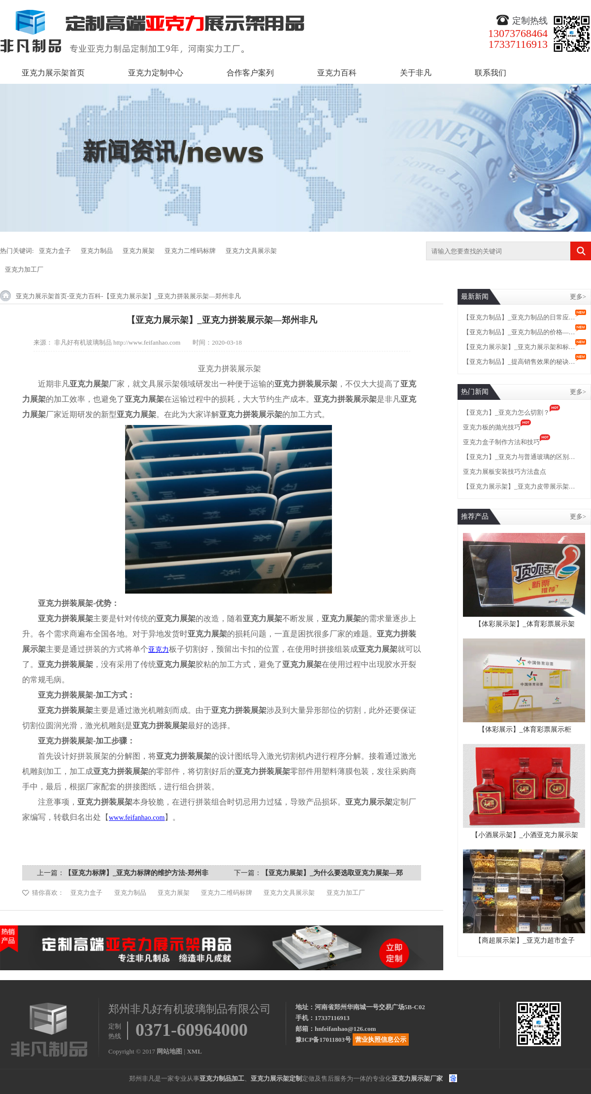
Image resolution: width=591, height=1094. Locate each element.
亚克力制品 (97, 250)
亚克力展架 (139, 250)
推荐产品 (475, 516)
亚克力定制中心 (155, 73)
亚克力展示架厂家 (417, 1078)
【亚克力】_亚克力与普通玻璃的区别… (519, 456)
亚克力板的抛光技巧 (492, 427)
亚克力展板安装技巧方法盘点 (504, 471)
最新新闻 (475, 296)
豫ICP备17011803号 (323, 1039)
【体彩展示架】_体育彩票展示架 (525, 624)
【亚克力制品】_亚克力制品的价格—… (519, 332)
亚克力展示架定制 (276, 1078)
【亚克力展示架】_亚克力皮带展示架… (519, 486)
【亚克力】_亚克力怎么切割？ (506, 412)
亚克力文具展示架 (251, 250)
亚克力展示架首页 (53, 73)
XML (194, 1051)
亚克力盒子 (55, 250)
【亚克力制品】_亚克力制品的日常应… (519, 317)
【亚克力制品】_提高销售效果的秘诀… (519, 361)
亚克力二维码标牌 (190, 250)
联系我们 (490, 73)
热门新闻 (475, 391)
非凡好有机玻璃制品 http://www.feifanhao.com (117, 342)
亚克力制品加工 (221, 1078)
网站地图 (169, 1051)
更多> (578, 296)
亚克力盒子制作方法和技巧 (501, 442)
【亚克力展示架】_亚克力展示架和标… (519, 347)
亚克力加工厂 (24, 269)
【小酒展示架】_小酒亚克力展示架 (524, 835)
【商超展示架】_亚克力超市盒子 (525, 940)
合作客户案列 (250, 73)
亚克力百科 (337, 73)
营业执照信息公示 (380, 1039)
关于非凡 (415, 73)
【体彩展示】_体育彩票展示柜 (524, 729)
